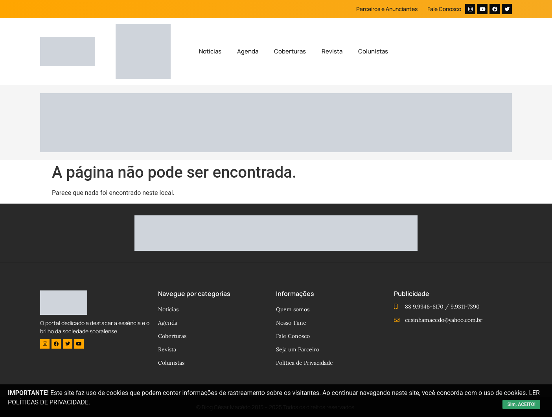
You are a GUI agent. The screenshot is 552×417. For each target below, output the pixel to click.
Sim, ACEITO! (521, 404)
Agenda (247, 51)
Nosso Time (291, 322)
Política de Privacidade (304, 362)
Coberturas (290, 51)
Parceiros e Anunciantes (387, 9)
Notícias (210, 51)
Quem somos (292, 309)
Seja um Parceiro (297, 349)
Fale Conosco (444, 9)
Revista (332, 51)
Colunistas (373, 51)
